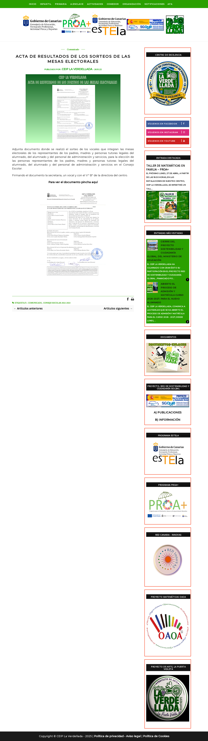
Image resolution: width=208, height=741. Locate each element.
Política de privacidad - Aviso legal (117, 736)
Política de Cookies (156, 736)
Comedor (113, 4)
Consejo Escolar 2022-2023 (56, 303)
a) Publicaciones (168, 412)
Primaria (61, 4)
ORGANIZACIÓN (132, 4)
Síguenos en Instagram (168, 132)
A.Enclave (76, 4)
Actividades (95, 4)
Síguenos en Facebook (168, 123)
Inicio (32, 4)
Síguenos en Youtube (168, 140)
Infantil (45, 4)
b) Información (167, 419)
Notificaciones (154, 4)
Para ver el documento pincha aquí (73, 182)
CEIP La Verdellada (77, 69)
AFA (170, 4)
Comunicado (73, 49)
